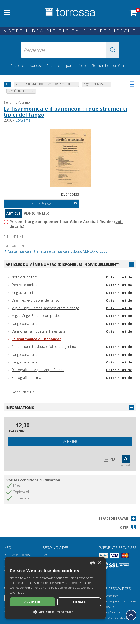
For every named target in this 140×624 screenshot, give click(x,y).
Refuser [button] (79, 602)
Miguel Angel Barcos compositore (37, 315)
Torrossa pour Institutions (118, 601)
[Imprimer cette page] (132, 84)
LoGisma (23, 120)
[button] (112, 50)
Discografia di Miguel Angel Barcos (38, 370)
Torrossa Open (110, 607)
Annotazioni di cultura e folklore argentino (44, 346)
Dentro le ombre (24, 284)
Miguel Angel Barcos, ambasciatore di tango (45, 308)
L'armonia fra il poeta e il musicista (39, 331)
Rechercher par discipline (66, 65)
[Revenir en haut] (131, 615)
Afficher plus (23, 392)
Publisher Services (113, 618)
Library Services (111, 612)
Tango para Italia (24, 323)
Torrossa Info (109, 596)
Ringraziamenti (23, 292)
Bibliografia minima (26, 377)
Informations (20, 407)
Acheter (70, 441)
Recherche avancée (26, 65)
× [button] (99, 563)
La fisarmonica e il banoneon (36, 339)
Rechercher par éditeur (111, 65)
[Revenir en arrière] (7, 84)
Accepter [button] (32, 602)
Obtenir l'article (119, 277)
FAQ (46, 555)
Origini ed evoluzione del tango (35, 300)
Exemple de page (53, 203)
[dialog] (55, 588)
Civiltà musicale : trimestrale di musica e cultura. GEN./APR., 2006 (55, 251)
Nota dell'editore (25, 277)
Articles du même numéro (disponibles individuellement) (63, 264)
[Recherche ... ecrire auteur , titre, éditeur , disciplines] (70, 50)
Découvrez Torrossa (18, 555)
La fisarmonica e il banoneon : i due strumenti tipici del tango (65, 111)
